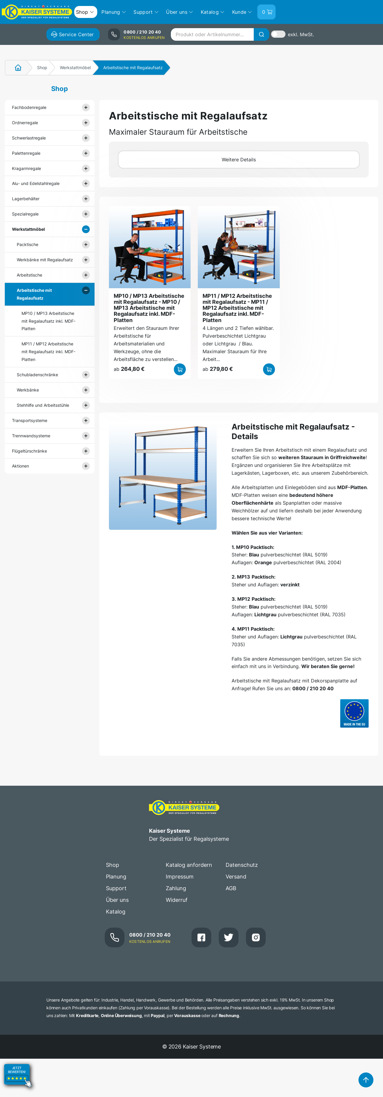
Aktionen (20, 465)
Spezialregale (25, 213)
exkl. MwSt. (301, 34)
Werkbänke (28, 389)
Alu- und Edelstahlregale (36, 183)
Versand (236, 876)
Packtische (27, 244)
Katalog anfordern (189, 865)
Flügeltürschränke (29, 450)
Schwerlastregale (29, 137)
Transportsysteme (29, 420)
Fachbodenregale (29, 107)
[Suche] (261, 34)
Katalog (115, 911)
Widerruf (177, 900)
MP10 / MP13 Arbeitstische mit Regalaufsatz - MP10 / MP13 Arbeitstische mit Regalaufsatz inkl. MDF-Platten (149, 308)
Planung (116, 876)
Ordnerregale (25, 122)
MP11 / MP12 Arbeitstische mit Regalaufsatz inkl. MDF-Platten (48, 351)
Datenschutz (242, 865)
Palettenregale (26, 153)
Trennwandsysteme (31, 435)
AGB (231, 888)
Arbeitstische (29, 274)
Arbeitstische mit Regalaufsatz (34, 294)
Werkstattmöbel (75, 67)
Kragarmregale (26, 168)
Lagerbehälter (25, 198)
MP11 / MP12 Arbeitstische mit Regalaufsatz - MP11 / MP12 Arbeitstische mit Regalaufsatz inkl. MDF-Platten (237, 308)
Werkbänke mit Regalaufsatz (45, 259)
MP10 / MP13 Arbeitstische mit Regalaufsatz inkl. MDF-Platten (48, 321)
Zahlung (176, 888)
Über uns (117, 900)
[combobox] (220, 34)
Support (116, 888)
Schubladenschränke (37, 374)
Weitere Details (239, 160)
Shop (42, 67)
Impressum (180, 876)
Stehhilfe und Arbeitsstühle (43, 405)
